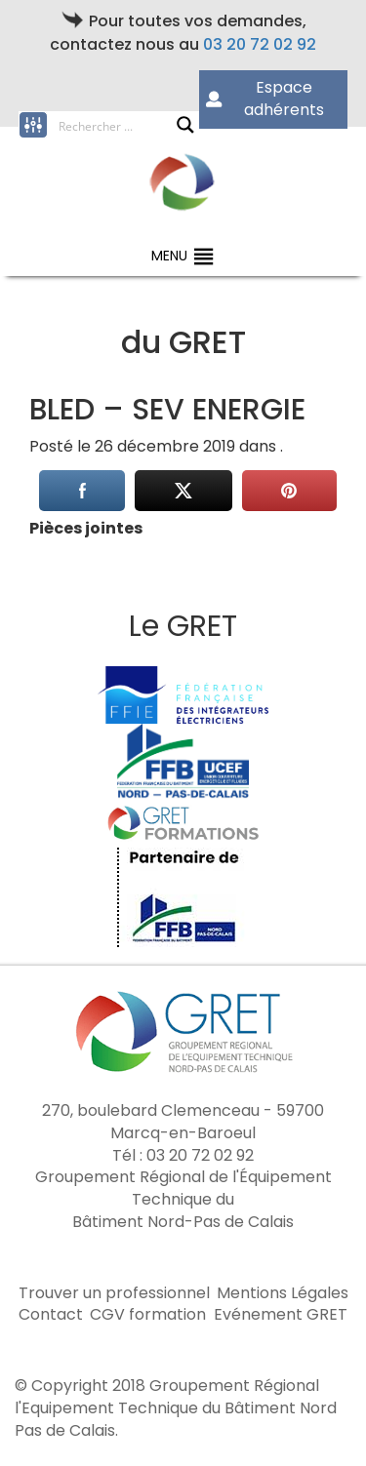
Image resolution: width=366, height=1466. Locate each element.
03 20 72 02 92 (259, 44)
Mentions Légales (282, 1293)
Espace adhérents (265, 98)
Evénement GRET (280, 1315)
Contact (51, 1315)
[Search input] (117, 124)
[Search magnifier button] (185, 125)
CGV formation (148, 1315)
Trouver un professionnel (114, 1293)
